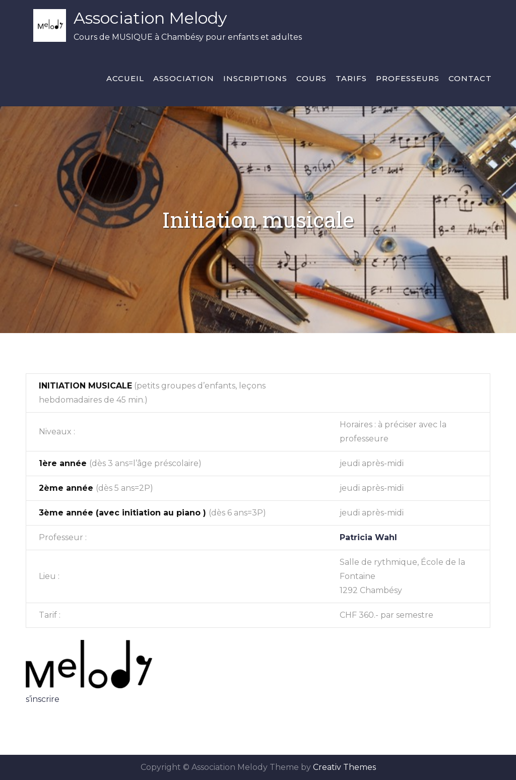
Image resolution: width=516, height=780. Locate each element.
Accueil (125, 78)
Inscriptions (255, 78)
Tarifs (351, 78)
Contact (470, 78)
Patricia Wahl (368, 537)
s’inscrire (42, 699)
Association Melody (150, 18)
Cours (311, 78)
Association (183, 78)
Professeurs (407, 78)
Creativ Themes (344, 767)
